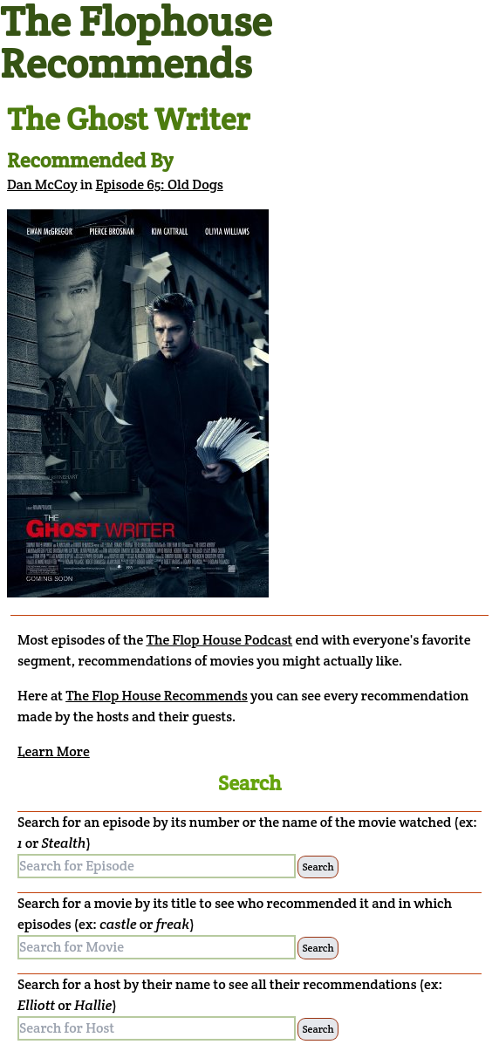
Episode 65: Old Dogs (159, 184)
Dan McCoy (42, 184)
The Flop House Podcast (219, 640)
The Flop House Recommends (156, 695)
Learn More (53, 751)
